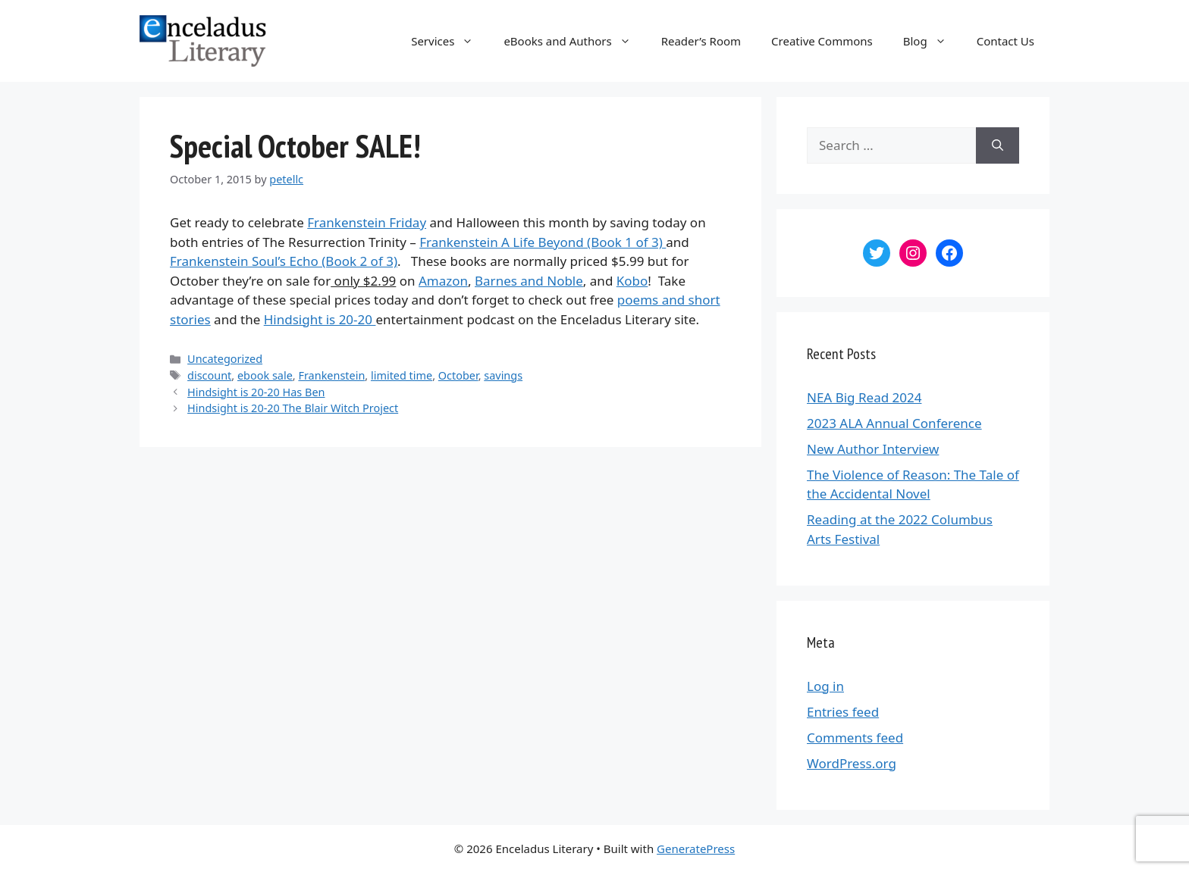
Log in (825, 686)
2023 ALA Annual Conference (894, 423)
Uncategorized (224, 359)
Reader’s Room (701, 40)
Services (449, 41)
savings (503, 375)
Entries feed (843, 711)
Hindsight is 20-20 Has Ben (256, 392)
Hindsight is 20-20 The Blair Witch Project (292, 408)
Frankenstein (331, 375)
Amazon (443, 280)
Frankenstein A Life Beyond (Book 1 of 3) (542, 242)
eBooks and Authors (574, 41)
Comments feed (855, 737)
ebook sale (265, 375)
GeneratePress (696, 848)
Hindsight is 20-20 (320, 319)
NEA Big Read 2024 (864, 397)
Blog (932, 41)
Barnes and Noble (529, 280)
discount (209, 375)
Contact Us (1005, 40)
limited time (401, 375)
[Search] (997, 145)
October (458, 375)
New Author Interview (873, 449)
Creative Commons (822, 40)
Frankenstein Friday (366, 222)
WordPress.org (851, 763)
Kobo (632, 280)
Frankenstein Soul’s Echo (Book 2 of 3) (283, 261)
